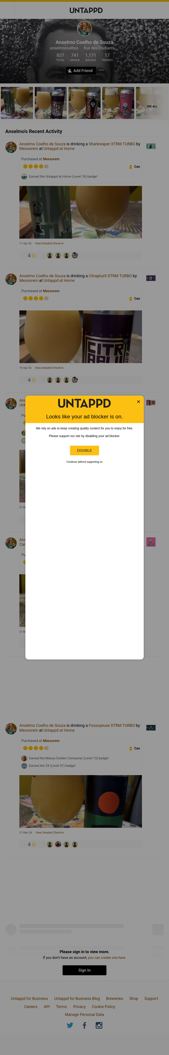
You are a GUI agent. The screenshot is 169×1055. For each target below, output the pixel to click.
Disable (84, 450)
